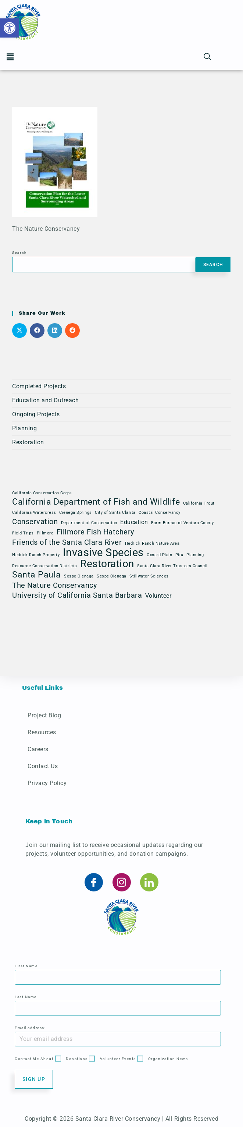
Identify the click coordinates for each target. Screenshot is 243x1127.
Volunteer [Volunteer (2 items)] (158, 595)
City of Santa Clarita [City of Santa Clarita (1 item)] (115, 512)
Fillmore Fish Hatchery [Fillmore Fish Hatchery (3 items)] (95, 531)
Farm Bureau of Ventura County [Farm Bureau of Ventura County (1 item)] (182, 522)
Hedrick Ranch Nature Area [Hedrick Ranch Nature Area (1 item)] (152, 543)
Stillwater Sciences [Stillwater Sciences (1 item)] (149, 576)
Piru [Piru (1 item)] (179, 554)
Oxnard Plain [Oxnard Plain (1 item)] (159, 554)
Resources (42, 732)
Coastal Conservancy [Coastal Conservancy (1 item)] (160, 512)
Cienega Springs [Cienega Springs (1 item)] (75, 512)
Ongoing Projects (36, 414)
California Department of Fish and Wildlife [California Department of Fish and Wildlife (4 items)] (96, 502)
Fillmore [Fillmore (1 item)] (45, 533)
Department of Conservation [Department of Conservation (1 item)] (89, 522)
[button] (9, 28)
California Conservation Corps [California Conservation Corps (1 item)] (42, 493)
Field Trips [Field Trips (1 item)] (23, 533)
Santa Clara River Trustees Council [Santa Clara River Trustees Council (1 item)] (172, 566)
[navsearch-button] (207, 57)
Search (19, 253)
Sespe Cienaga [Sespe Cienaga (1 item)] (79, 576)
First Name (26, 966)
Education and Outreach (45, 400)
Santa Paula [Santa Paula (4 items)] (36, 574)
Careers (38, 749)
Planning (24, 428)
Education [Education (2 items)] (134, 522)
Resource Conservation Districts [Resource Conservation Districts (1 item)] (44, 566)
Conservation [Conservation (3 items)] (35, 521)
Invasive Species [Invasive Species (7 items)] (103, 552)
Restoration (28, 442)
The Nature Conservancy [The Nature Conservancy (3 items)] (54, 585)
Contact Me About (34, 1059)
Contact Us (43, 766)
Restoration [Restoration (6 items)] (107, 563)
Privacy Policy (47, 783)
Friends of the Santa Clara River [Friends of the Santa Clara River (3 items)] (67, 542)
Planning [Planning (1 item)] (195, 554)
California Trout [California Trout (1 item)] (199, 503)
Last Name (26, 997)
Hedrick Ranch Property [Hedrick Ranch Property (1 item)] (36, 554)
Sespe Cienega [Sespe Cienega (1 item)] (111, 576)
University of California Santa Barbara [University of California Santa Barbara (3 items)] (77, 595)
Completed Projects (39, 386)
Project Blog (44, 715)
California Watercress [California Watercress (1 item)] (34, 512)
